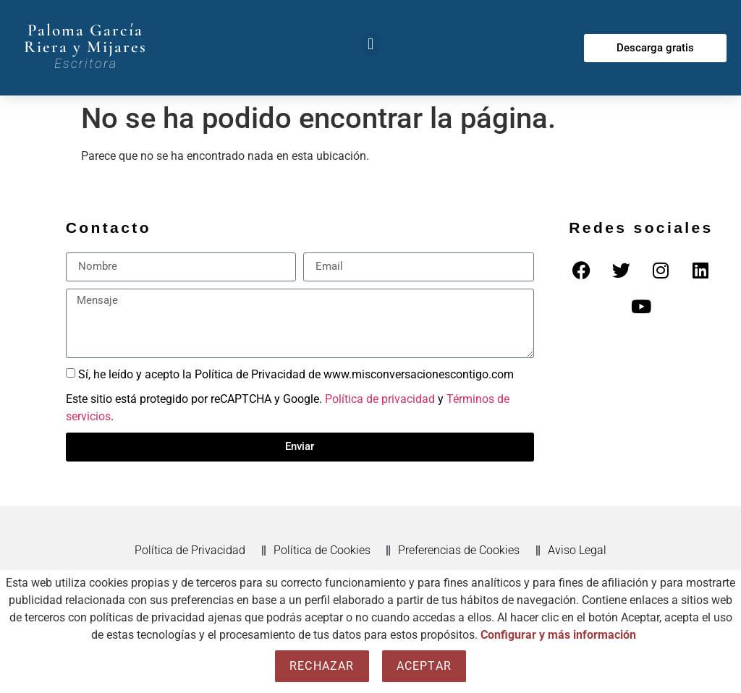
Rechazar (322, 666)
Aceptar (424, 666)
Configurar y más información (558, 635)
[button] (370, 44)
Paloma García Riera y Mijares (85, 38)
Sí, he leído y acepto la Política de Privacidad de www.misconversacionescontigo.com (296, 373)
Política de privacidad (380, 399)
